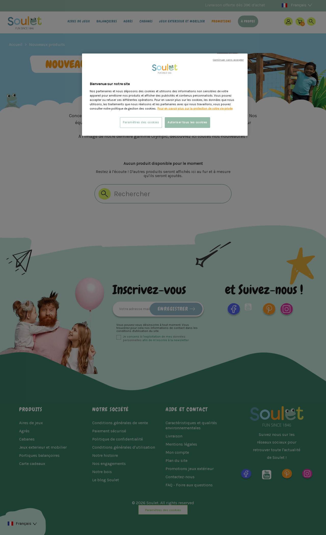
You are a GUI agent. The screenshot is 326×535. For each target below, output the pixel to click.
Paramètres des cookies (141, 122)
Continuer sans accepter (228, 59)
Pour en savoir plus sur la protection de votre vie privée (195, 108)
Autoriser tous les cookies (187, 122)
